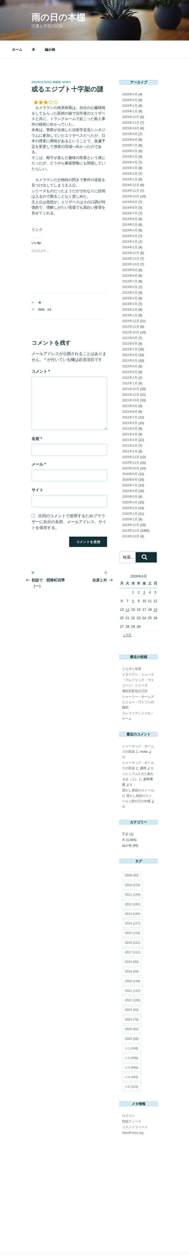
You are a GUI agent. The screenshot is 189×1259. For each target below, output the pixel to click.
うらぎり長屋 (131, 651)
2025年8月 (129, 122)
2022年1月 (129, 365)
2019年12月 (130, 507)
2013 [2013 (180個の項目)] (132, 896)
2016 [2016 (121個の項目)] (132, 925)
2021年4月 (129, 416)
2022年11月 (130, 309)
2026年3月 (129, 82)
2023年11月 (130, 241)
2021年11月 (130, 377)
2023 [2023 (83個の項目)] (132, 992)
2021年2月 (129, 428)
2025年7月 (129, 127)
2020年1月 (129, 501)
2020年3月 (129, 490)
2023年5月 (129, 275)
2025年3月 (129, 150)
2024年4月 (129, 212)
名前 (37, 421)
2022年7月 (129, 331)
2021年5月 (129, 411)
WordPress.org (132, 1115)
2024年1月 (129, 229)
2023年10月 (130, 246)
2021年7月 (129, 399)
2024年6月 (129, 201)
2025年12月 (130, 99)
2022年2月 (129, 360)
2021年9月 (129, 388)
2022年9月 (129, 320)
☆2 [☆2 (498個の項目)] (131, 1040)
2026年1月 (129, 93)
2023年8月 (129, 258)
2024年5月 (129, 207)
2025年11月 (130, 105)
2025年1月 (129, 161)
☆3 (49, 291)
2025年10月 (130, 110)
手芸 (125, 816)
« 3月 (127, 617)
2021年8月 (129, 394)
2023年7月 (129, 263)
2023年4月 (129, 280)
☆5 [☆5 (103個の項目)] (131, 1069)
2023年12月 (130, 235)
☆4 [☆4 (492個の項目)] (131, 1059)
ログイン (128, 1098)
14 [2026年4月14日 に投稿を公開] (127, 592)
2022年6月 (129, 337)
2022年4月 (129, 348)
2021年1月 (129, 433)
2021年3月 (129, 422)
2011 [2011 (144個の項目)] (132, 877)
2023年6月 (129, 269)
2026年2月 (129, 88)
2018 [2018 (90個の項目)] (132, 944)
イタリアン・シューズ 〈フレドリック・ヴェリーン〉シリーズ (138, 662)
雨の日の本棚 (58, 17)
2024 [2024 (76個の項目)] (132, 1002)
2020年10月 (130, 450)
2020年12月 (130, 439)
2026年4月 (129, 76)
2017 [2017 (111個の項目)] (132, 934)
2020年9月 (129, 456)
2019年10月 (130, 518)
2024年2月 (129, 224)
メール (39, 446)
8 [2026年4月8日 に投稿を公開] (133, 583)
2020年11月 (130, 445)
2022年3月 (129, 354)
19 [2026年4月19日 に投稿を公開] (156, 592)
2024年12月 (130, 167)
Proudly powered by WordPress (52, 1248)
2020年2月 (129, 496)
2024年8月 (129, 190)
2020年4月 (129, 484)
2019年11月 (130, 513)
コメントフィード (135, 1109)
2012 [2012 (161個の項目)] (132, 886)
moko (66, 64)
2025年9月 (129, 116)
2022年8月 (129, 326)
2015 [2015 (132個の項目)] (132, 915)
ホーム (17, 32)
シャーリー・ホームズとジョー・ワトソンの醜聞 (138, 684)
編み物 (50, 32)
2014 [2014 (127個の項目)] (132, 905)
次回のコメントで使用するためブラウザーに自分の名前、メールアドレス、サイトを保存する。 (69, 504)
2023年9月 (129, 252)
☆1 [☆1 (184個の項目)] (131, 1030)
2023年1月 (129, 297)
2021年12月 (130, 371)
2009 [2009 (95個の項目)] (132, 857)
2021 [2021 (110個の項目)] (132, 973)
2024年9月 (129, 184)
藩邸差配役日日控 (135, 673)
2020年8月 (129, 462)
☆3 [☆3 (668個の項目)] (131, 1050)
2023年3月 (129, 286)
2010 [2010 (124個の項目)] (132, 867)
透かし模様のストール (138, 772)
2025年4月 (129, 144)
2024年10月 (130, 178)
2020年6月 (129, 473)
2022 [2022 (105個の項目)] (132, 982)
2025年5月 (129, 139)
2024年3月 (129, 218)
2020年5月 (129, 479)
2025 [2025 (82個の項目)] (132, 1011)
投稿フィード (131, 1104)
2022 (41, 291)
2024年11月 (130, 173)
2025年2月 (129, 156)
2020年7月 (129, 467)
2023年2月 (129, 292)
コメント (41, 354)
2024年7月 (129, 195)
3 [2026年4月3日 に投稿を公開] (144, 575)
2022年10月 (130, 314)
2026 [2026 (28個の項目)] (132, 1021)
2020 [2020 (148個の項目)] (132, 963)
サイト (37, 472)
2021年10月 (130, 382)
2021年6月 (129, 405)
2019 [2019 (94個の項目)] (132, 953)
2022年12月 (130, 303)
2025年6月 (129, 133)
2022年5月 (129, 343)
